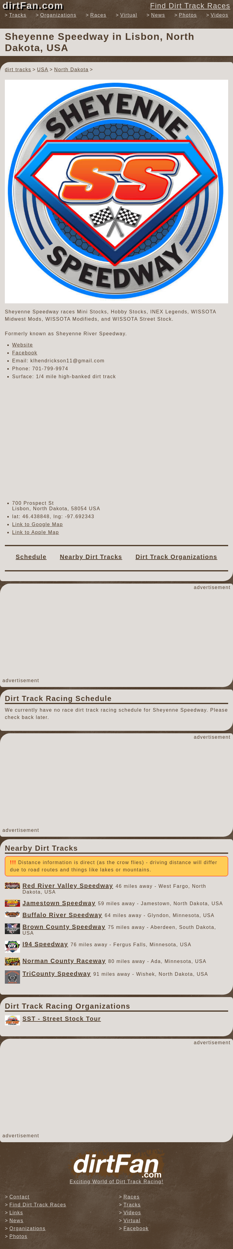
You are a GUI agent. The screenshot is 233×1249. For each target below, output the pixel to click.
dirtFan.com (32, 5)
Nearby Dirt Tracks (91, 556)
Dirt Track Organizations (177, 556)
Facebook (24, 352)
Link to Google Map (37, 524)
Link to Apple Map (35, 532)
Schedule (31, 556)
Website (22, 344)
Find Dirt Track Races (190, 6)
